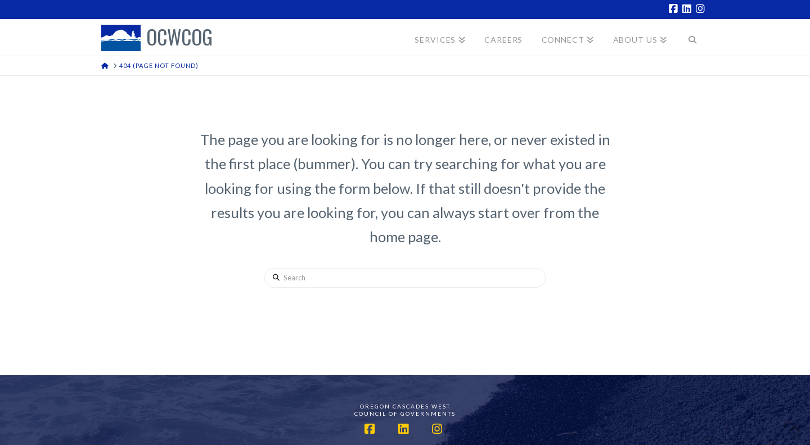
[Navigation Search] (693, 37)
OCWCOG (179, 38)
